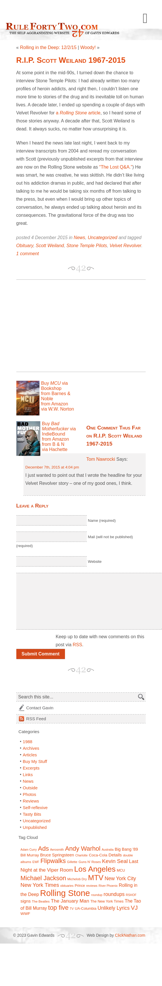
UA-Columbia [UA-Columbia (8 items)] (85, 909)
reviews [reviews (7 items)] (91, 885)
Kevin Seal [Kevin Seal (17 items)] (115, 861)
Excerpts (31, 768)
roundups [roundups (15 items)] (114, 894)
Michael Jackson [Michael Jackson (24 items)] (43, 878)
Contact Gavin (40, 707)
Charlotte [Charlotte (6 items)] (81, 855)
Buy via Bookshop (54, 386)
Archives (31, 748)
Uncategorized (102, 237)
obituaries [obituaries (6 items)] (67, 885)
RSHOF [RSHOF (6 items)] (131, 895)
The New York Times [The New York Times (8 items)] (107, 901)
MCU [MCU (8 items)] (121, 870)
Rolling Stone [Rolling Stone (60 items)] (65, 893)
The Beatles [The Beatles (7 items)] (41, 901)
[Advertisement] (80, 326)
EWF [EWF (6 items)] (35, 862)
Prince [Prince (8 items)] (80, 886)
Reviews (31, 800)
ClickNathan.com (130, 935)
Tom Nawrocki (100, 459)
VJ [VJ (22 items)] (134, 907)
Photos (29, 794)
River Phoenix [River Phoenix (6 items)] (108, 885)
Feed (36, 718)
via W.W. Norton (57, 409)
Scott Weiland (50, 245)
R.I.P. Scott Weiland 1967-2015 (71, 60)
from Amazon (54, 403)
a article (78, 112)
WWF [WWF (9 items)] (25, 913)
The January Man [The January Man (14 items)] (70, 901)
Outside (30, 787)
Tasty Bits (32, 814)
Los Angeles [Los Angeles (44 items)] (95, 869)
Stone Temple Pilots (86, 245)
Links (28, 774)
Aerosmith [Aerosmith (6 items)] (57, 849)
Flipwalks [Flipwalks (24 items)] (53, 860)
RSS (77, 644)
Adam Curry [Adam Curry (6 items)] (29, 849)
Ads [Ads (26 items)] (43, 848)
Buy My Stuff (35, 761)
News (79, 237)
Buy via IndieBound (59, 428)
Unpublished (35, 827)
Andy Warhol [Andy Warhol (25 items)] (82, 848)
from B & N (53, 444)
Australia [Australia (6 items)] (107, 849)
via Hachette (55, 449)
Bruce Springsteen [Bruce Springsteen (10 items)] (57, 855)
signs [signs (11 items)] (26, 901)
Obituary (24, 245)
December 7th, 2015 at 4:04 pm (52, 467)
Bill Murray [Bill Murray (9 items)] (30, 855)
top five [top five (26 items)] (58, 907)
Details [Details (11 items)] (115, 854)
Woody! (88, 47)
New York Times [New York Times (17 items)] (40, 885)
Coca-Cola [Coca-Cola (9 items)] (98, 855)
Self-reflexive (35, 807)
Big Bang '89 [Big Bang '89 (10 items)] (126, 849)
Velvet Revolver (125, 245)
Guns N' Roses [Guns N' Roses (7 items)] (89, 862)
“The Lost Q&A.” (116, 167)
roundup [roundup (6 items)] (96, 895)
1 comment (27, 253)
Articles (30, 754)
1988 (27, 741)
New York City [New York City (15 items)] (120, 878)
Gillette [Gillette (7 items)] (72, 862)
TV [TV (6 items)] (72, 908)
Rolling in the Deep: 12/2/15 (48, 47)
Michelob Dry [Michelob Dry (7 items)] (77, 879)
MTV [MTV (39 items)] (95, 878)
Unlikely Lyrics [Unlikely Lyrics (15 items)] (114, 908)
